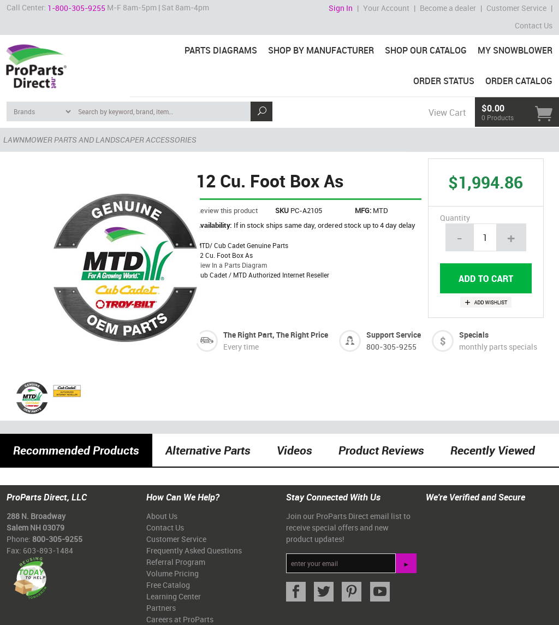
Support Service (393, 334)
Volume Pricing (172, 573)
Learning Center (173, 596)
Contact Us (533, 25)
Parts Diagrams (221, 50)
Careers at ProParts (179, 619)
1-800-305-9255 (76, 8)
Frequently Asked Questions (194, 550)
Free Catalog (168, 585)
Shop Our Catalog (426, 50)
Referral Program (175, 562)
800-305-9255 (391, 346)
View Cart (447, 113)
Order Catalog (518, 81)
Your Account (386, 8)
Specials (474, 334)
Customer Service (516, 8)
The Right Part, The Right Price (275, 334)
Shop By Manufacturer (321, 50)
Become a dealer (448, 8)
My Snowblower (515, 50)
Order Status (443, 81)
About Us (161, 516)
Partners (161, 608)
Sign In (341, 8)
